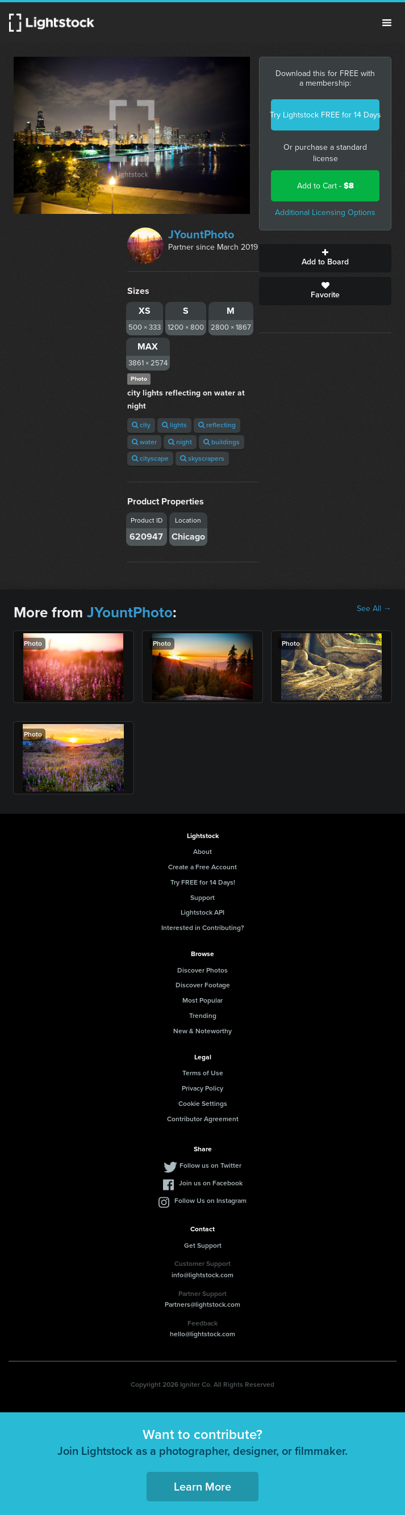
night (180, 442)
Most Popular (202, 1000)
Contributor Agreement (203, 1119)
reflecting (217, 425)
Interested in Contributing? (202, 928)
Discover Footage (203, 985)
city (141, 425)
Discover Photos (202, 970)
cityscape (150, 458)
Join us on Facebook (211, 1183)
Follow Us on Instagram (210, 1201)
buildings (221, 442)
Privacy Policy (202, 1088)
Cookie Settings (202, 1104)
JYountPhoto (201, 234)
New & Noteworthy (202, 1031)
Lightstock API (202, 912)
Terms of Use (202, 1073)
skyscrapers (202, 458)
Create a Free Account (202, 867)
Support (202, 898)
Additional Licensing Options (325, 212)
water (144, 442)
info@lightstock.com (202, 1275)
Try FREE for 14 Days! (202, 882)
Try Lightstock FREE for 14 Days (325, 115)
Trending (202, 1016)
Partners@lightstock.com (202, 1304)
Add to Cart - (325, 186)
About (202, 852)
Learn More (202, 1486)
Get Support (203, 1245)
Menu (387, 23)
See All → (374, 609)
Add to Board (325, 258)
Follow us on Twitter (210, 1165)
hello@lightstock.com (202, 1334)
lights (174, 425)
